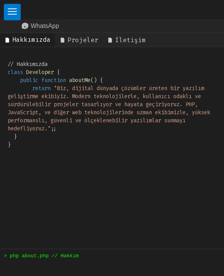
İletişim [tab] (126, 40)
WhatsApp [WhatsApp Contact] (40, 26)
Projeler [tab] (79, 40)
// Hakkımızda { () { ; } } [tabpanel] (110, 104)
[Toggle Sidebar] (12, 12)
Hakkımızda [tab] (28, 40)
